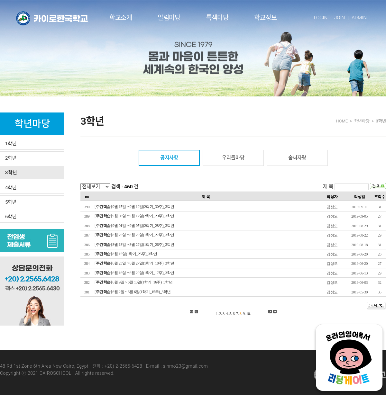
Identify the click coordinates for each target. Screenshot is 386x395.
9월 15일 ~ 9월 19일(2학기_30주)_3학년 (143, 206)
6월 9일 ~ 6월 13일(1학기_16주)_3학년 (143, 282)
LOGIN (321, 18)
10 (248, 313)
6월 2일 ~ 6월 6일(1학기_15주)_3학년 (142, 292)
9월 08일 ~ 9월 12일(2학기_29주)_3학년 (143, 216)
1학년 (11, 144)
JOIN (339, 18)
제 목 (328, 187)
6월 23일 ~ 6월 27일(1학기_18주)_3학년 (143, 263)
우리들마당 (233, 158)
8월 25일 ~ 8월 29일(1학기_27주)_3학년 (143, 235)
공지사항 (169, 158)
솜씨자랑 (297, 158)
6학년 (11, 217)
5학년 (11, 202)
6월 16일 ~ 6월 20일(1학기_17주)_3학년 (143, 273)
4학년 (11, 188)
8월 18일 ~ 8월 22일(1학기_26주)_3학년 (143, 244)
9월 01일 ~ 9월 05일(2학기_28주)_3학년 (143, 225)
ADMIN (359, 18)
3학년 (11, 172)
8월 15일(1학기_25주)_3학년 (135, 254)
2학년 (11, 158)
